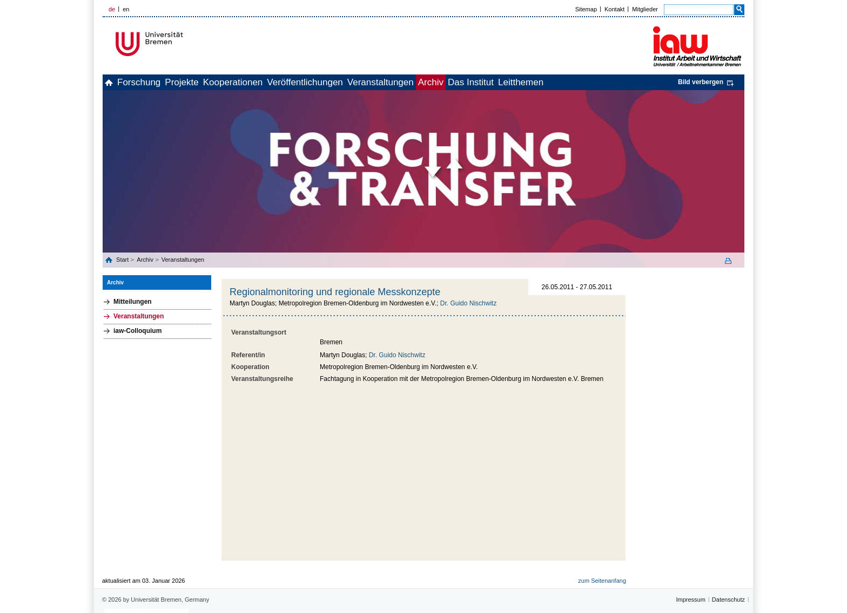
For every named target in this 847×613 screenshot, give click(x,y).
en (126, 9)
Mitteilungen (132, 301)
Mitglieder (645, 9)
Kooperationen (275, 82)
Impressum (690, 549)
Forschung (156, 82)
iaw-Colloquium (137, 331)
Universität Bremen (185, 44)
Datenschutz (728, 549)
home (115, 82)
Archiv (508, 82)
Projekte (211, 82)
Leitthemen (621, 82)
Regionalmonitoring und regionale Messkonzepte (335, 292)
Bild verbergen (700, 82)
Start (123, 259)
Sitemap (586, 9)
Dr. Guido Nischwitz (468, 303)
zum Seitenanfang (602, 530)
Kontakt (614, 9)
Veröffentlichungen (358, 82)
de (112, 9)
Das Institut (560, 82)
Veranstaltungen (446, 82)
